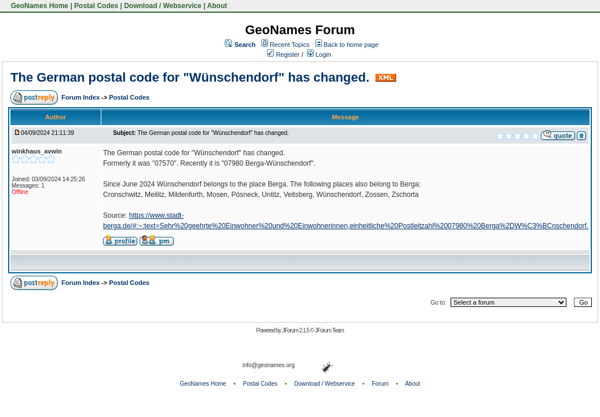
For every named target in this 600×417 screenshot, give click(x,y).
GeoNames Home (38, 6)
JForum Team (329, 330)
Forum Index (81, 97)
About (217, 6)
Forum (380, 384)
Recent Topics (290, 44)
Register (283, 54)
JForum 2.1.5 (296, 330)
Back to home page (351, 44)
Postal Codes (96, 6)
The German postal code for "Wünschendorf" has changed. (191, 77)
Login (319, 54)
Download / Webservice (163, 6)
